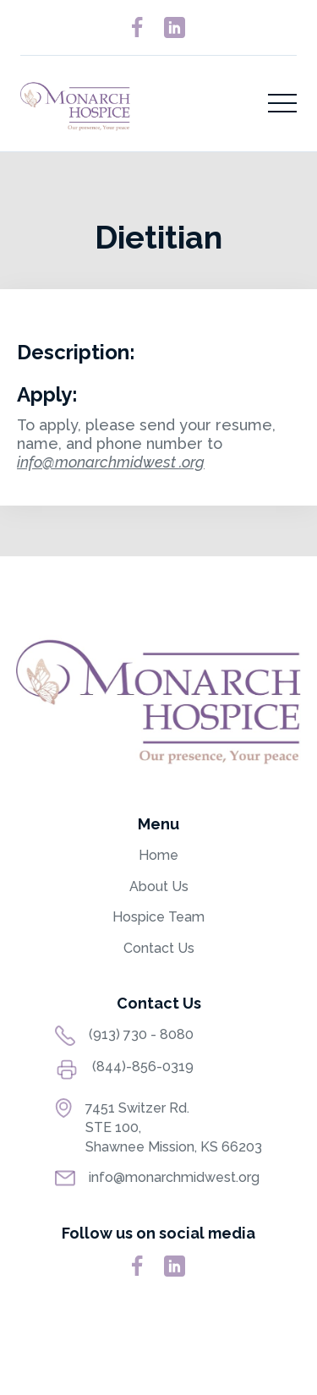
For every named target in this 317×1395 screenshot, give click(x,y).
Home (158, 855)
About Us (159, 886)
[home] (75, 103)
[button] (282, 103)
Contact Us (158, 948)
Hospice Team (158, 917)
